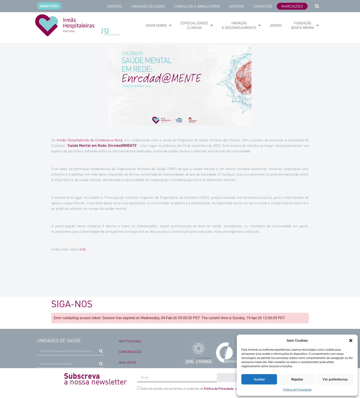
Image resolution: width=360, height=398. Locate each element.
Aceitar (259, 379)
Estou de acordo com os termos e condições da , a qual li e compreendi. (203, 388)
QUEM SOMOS (158, 25)
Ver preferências (335, 379)
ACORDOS (236, 6)
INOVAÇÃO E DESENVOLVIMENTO (241, 25)
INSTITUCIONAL (130, 341)
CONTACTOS (262, 6)
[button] (351, 340)
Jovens (276, 25)
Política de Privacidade (297, 389)
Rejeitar (297, 379)
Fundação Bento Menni (304, 25)
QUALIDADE (128, 362)
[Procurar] (101, 351)
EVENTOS (114, 6)
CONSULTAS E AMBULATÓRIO (197, 6)
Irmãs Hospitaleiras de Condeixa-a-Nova (89, 139)
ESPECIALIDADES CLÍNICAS (196, 25)
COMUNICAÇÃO (130, 352)
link (83, 249)
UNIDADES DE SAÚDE (148, 6)
